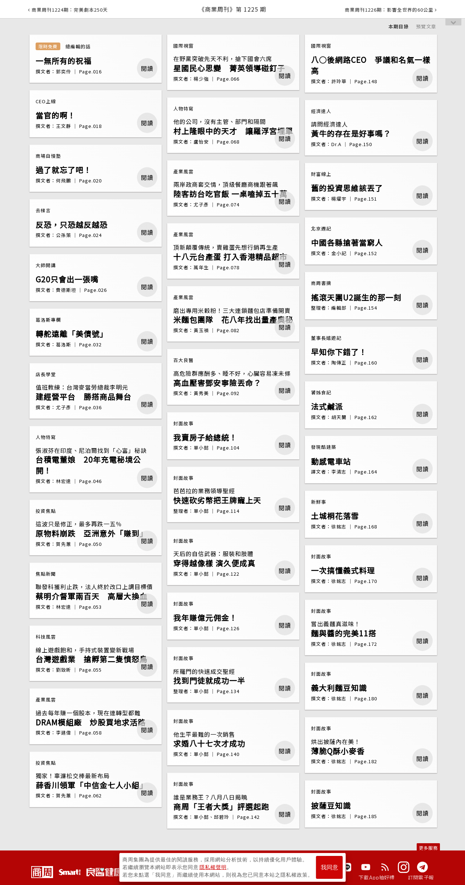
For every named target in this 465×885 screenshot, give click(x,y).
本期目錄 (398, 26)
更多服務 (428, 848)
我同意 (329, 867)
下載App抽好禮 (377, 877)
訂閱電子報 (421, 877)
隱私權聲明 (213, 867)
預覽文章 (426, 26)
